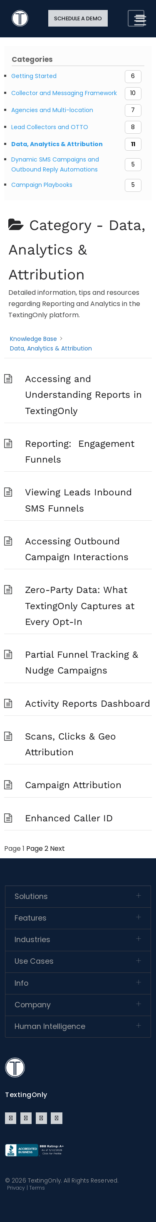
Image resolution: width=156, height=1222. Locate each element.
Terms (37, 1187)
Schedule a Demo (78, 18)
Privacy (16, 1187)
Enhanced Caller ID (69, 818)
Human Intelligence (50, 1026)
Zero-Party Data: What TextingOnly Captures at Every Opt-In (79, 605)
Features (31, 918)
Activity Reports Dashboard (87, 703)
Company (33, 1005)
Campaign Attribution (73, 784)
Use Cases (34, 961)
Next (57, 848)
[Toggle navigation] (136, 18)
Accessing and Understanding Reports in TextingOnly (83, 394)
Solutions (31, 896)
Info (21, 983)
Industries (32, 940)
